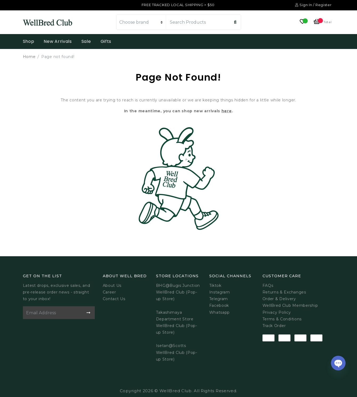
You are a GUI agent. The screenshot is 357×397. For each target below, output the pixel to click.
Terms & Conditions (282, 319)
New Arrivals (58, 41)
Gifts (106, 41)
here (226, 111)
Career (109, 292)
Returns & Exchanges (284, 292)
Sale (86, 41)
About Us (112, 285)
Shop (28, 41)
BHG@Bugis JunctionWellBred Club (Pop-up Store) (178, 292)
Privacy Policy (276, 312)
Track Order (274, 325)
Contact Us (114, 298)
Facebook (219, 305)
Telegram (218, 298)
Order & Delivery (279, 298)
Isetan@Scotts (171, 345)
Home (29, 56)
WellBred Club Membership (290, 305)
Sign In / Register (313, 5)
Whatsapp (219, 312)
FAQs (267, 285)
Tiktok (215, 285)
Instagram (219, 292)
